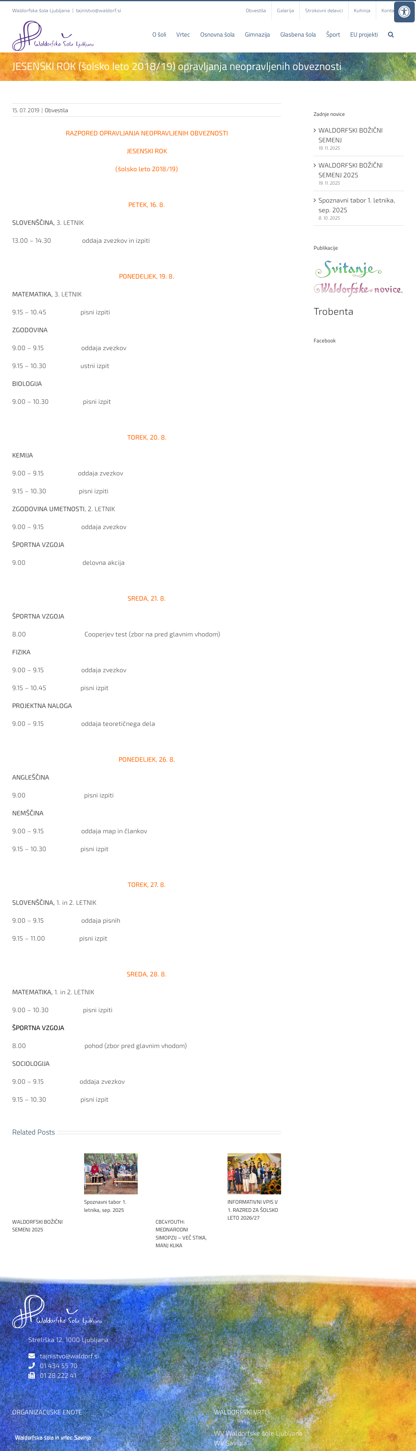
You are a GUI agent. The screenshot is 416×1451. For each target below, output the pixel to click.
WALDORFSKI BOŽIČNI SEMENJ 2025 (37, 1226)
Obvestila (56, 110)
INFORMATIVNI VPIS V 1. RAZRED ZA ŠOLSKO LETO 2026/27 (253, 1210)
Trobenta (333, 311)
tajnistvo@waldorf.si (98, 10)
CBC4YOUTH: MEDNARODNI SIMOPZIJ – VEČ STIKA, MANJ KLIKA (181, 1234)
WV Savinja (230, 1443)
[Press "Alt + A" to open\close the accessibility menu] (404, 12)
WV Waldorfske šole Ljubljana (258, 1433)
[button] (391, 34)
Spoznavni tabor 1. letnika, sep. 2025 (105, 1206)
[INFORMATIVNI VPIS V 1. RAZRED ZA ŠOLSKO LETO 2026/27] (255, 1157)
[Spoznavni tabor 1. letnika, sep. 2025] (111, 1157)
